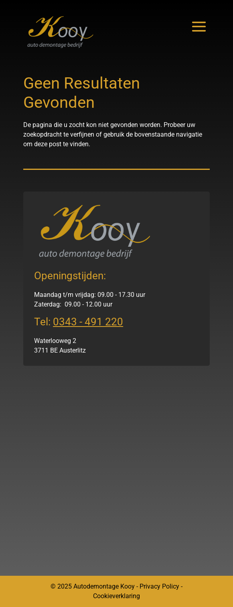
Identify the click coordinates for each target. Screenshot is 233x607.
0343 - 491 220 (88, 322)
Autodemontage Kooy (104, 586)
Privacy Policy (159, 586)
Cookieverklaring (116, 596)
